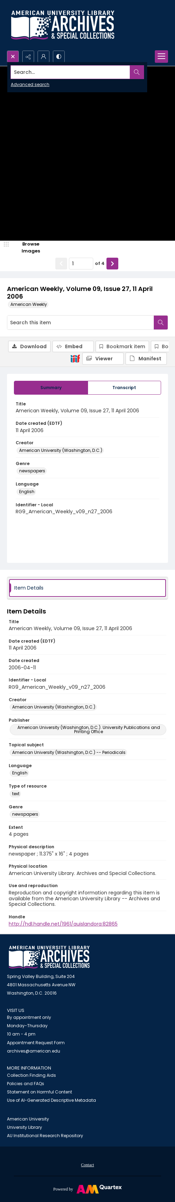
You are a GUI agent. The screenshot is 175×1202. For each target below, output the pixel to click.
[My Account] (43, 56)
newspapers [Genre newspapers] (32, 471)
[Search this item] (80, 322)
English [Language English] (26, 492)
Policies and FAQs (25, 1084)
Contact (87, 1164)
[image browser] (26, 247)
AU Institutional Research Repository (45, 1136)
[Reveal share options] (28, 56)
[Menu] (161, 56)
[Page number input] (81, 263)
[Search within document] (161, 322)
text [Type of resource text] (15, 794)
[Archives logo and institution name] (62, 25)
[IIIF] (75, 358)
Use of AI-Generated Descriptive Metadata (51, 1100)
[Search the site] (70, 72)
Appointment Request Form (36, 1043)
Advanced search (30, 84)
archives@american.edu (33, 1051)
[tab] (51, 387)
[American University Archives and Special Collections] (49, 957)
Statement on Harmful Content (39, 1092)
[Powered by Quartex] (87, 1189)
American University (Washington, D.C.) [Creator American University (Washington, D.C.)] (60, 450)
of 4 (100, 263)
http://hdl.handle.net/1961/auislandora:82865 (63, 923)
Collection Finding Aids (31, 1075)
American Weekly (28, 304)
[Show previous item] (61, 263)
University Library (24, 1127)
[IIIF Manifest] (146, 358)
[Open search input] (12, 56)
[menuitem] (87, 1164)
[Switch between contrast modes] (58, 56)
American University (28, 1119)
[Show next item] (112, 263)
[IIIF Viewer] (103, 358)
